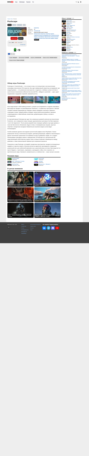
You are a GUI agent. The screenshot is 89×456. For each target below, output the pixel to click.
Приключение (47, 36)
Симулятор (36, 27)
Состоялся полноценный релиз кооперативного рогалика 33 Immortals (71, 68)
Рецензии (28, 1)
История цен (22, 44)
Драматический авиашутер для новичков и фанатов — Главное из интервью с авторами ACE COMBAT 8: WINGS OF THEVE (47, 215)
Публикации (21, 1)
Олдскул (36, 36)
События (14, 24)
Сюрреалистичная (38, 35)
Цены (24, 24)
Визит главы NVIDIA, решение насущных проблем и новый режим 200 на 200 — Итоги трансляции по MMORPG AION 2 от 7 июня (47, 184)
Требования (19, 24)
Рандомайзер (23, 233)
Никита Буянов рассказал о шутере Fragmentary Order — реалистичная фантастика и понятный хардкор (20, 215)
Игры (16, 1)
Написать (21, 38)
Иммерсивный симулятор (39, 33)
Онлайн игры (23, 226)
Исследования (45, 35)
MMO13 (22, 224)
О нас (31, 229)
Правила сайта (33, 226)
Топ (33, 1)
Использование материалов (35, 224)
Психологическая (55, 35)
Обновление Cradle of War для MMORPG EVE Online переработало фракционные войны (71, 85)
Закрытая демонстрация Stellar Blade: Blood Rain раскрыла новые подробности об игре (20, 185)
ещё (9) (36, 39)
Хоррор (56, 38)
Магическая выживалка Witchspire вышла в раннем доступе (70, 64)
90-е (50, 35)
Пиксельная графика (49, 38)
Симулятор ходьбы (50, 33)
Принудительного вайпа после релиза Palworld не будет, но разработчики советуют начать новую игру (71, 94)
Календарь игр (24, 231)
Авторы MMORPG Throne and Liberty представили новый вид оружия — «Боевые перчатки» (70, 56)
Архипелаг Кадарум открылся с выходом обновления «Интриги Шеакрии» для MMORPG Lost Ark (71, 60)
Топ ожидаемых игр (24, 229)
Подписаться (14, 38)
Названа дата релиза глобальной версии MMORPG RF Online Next (70, 71)
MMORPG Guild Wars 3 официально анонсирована (47, 200)
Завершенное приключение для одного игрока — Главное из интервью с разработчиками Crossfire (20, 200)
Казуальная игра (41, 38)
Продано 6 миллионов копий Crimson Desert (71, 88)
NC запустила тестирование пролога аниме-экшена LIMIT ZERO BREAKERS (71, 82)
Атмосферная (41, 36)
